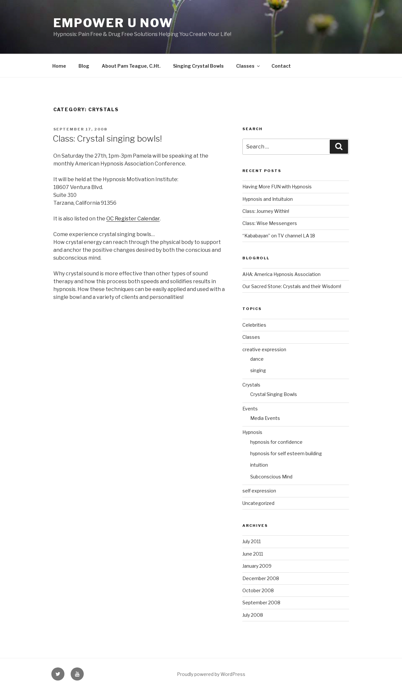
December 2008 (260, 578)
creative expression (264, 349)
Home (59, 66)
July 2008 (252, 615)
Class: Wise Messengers (269, 223)
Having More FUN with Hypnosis (277, 186)
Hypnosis (252, 432)
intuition (259, 465)
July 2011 (251, 541)
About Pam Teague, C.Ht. (131, 66)
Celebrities (254, 325)
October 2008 (258, 590)
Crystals (251, 385)
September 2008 (261, 602)
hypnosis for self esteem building (286, 453)
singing (258, 370)
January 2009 (256, 566)
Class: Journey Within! (265, 211)
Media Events (265, 418)
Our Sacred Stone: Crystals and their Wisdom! (291, 286)
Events (250, 408)
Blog (84, 66)
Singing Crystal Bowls (198, 66)
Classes (248, 66)
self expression (259, 490)
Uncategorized (258, 503)
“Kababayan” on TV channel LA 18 (278, 235)
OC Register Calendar (133, 219)
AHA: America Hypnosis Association (281, 274)
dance (257, 359)
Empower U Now (113, 23)
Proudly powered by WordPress (211, 674)
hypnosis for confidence (276, 442)
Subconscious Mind (271, 476)
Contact (281, 66)
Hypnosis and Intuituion (267, 199)
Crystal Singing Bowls (273, 394)
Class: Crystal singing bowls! (107, 138)
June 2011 (252, 554)
